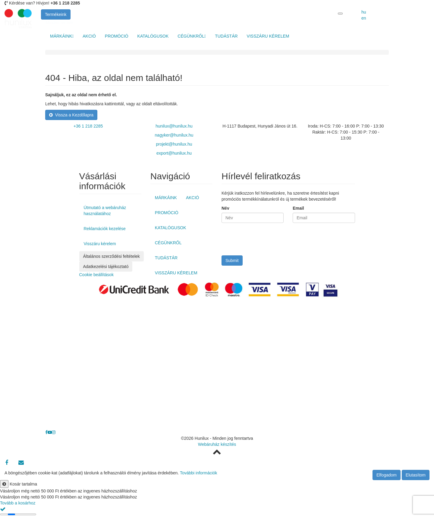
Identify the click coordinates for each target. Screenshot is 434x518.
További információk (198, 472)
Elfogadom (386, 475)
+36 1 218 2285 (88, 126)
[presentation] (267, 240)
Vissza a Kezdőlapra (71, 115)
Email (298, 208)
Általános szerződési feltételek (111, 256)
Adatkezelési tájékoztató (106, 266)
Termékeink (56, 14)
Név (225, 208)
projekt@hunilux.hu (174, 144)
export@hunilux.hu (174, 153)
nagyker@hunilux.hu (174, 135)
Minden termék (60, 22)
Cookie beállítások (96, 274)
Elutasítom (416, 475)
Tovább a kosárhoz (18, 503)
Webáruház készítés (217, 444)
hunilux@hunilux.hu (174, 126)
